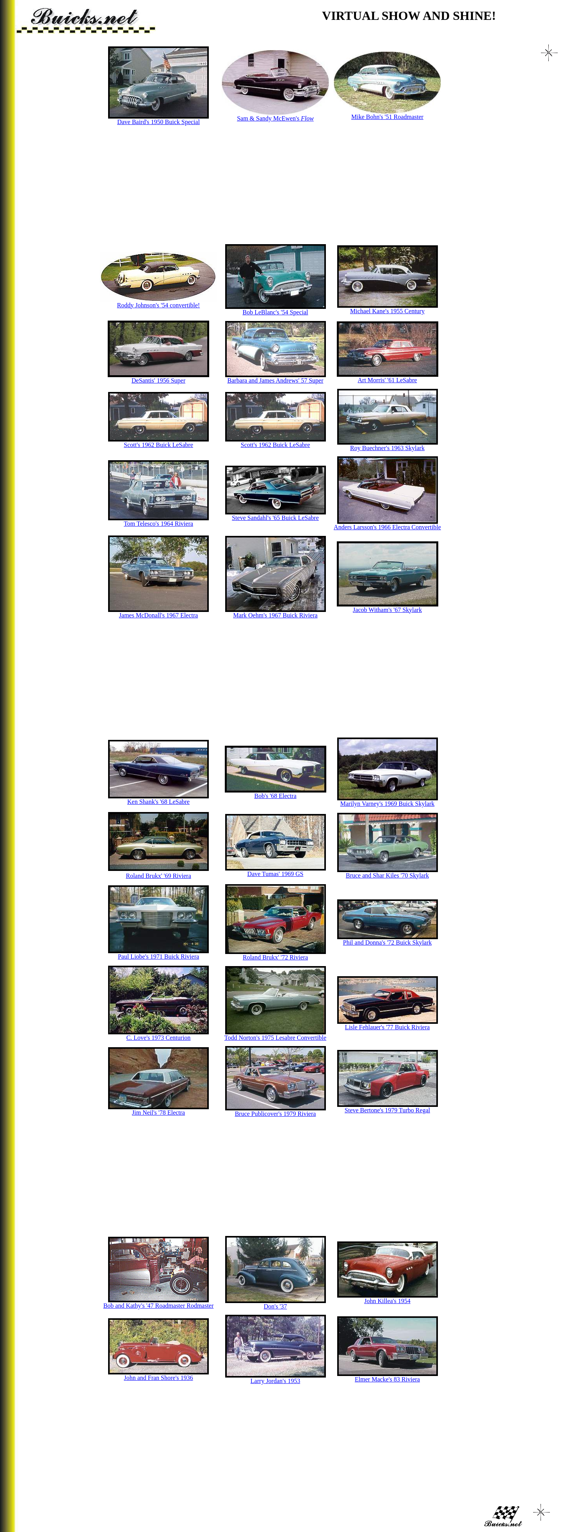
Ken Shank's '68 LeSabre (158, 801)
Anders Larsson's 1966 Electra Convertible (387, 527)
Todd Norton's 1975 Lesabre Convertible (275, 1037)
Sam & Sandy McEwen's (275, 118)
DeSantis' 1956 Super (158, 380)
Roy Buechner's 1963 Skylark (387, 448)
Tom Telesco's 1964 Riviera (158, 523)
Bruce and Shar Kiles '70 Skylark (387, 875)
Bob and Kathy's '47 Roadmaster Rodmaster (158, 1305)
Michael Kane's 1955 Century (387, 311)
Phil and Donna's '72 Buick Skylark (387, 942)
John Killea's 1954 (387, 1301)
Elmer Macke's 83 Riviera (387, 1379)
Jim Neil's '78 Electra (158, 1112)
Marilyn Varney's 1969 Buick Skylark (387, 803)
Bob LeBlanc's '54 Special (275, 312)
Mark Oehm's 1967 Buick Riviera (275, 615)
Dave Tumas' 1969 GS (275, 874)
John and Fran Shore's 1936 (158, 1377)
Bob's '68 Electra (275, 796)
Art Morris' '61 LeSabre (387, 380)
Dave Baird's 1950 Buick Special (158, 122)
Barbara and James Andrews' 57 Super (276, 380)
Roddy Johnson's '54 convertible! (158, 305)
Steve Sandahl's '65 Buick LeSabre (275, 517)
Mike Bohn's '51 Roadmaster (387, 116)
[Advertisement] (270, 184)
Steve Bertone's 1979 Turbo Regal (387, 1110)
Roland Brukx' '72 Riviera (275, 957)
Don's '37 (275, 1306)
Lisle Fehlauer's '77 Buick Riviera (387, 1027)
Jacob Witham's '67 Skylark (387, 609)
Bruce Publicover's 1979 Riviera (275, 1113)
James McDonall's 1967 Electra (158, 615)
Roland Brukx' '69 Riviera (158, 875)
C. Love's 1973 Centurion (158, 1037)
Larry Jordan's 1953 (275, 1381)
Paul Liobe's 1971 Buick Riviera (158, 956)
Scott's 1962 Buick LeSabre (158, 445)
